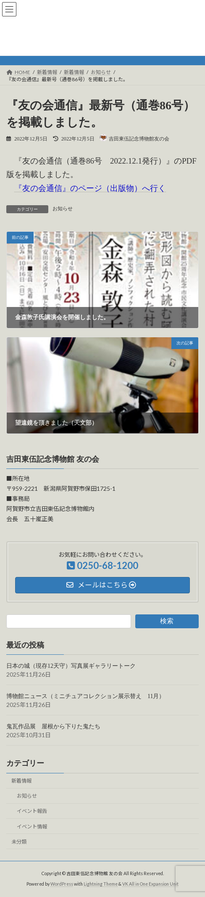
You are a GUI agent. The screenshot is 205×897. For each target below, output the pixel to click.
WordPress (61, 883)
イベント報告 (32, 811)
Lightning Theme (101, 883)
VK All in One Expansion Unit (150, 883)
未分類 (18, 841)
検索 (166, 620)
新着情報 (21, 781)
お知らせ (27, 796)
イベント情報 (32, 826)
